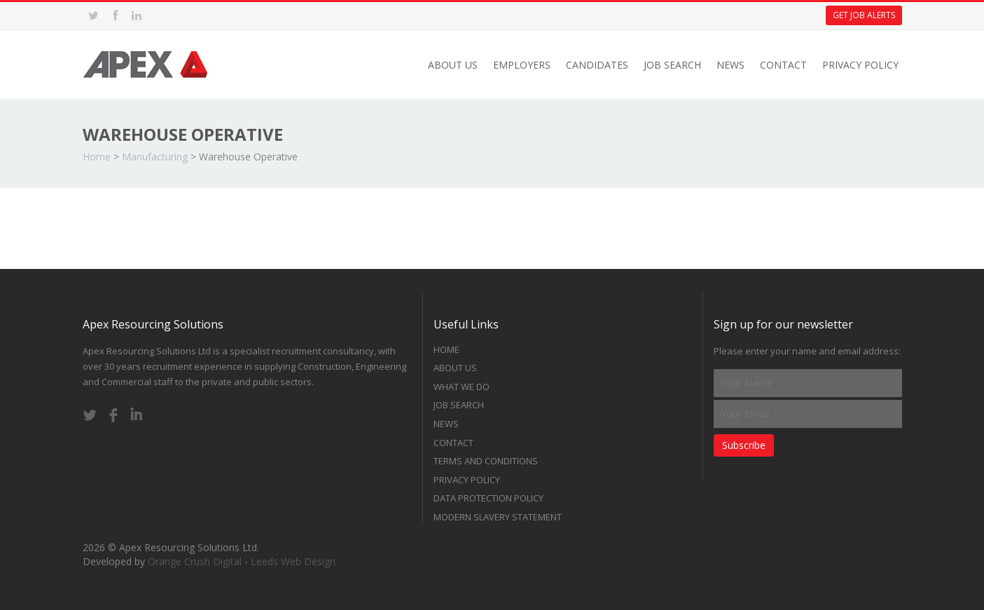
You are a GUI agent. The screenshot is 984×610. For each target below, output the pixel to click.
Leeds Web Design (293, 561)
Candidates (597, 64)
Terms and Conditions (486, 461)
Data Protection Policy (488, 498)
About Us (453, 64)
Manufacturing (155, 156)
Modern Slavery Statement (498, 517)
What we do (462, 386)
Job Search (672, 64)
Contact (783, 64)
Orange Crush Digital (195, 561)
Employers (521, 64)
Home (97, 156)
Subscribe (743, 445)
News (730, 64)
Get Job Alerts (864, 15)
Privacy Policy (860, 64)
